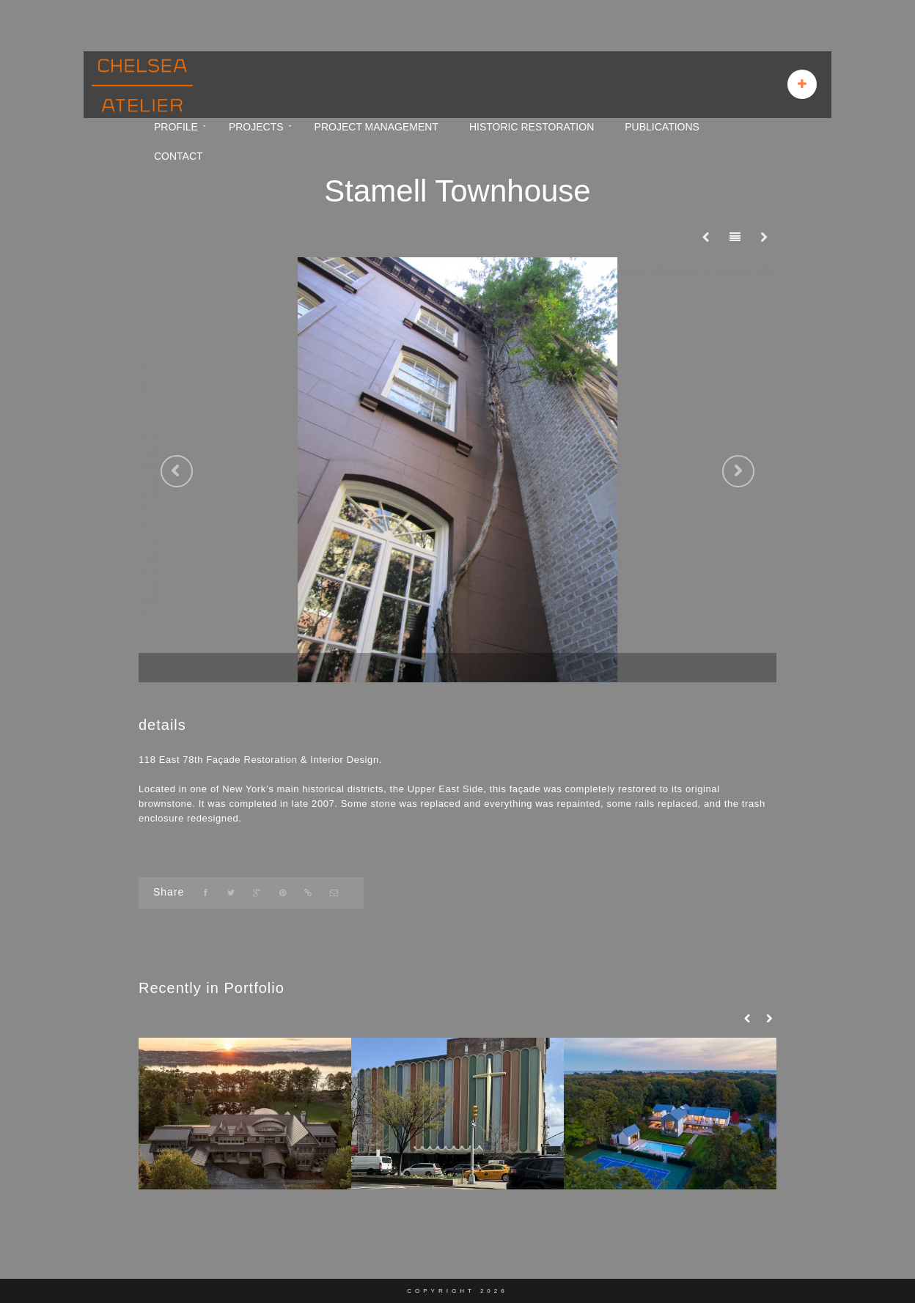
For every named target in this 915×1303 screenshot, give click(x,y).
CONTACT (178, 156)
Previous (177, 471)
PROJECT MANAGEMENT (376, 127)
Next (738, 471)
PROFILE (176, 127)
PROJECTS (256, 127)
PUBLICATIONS (662, 127)
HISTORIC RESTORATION (531, 127)
